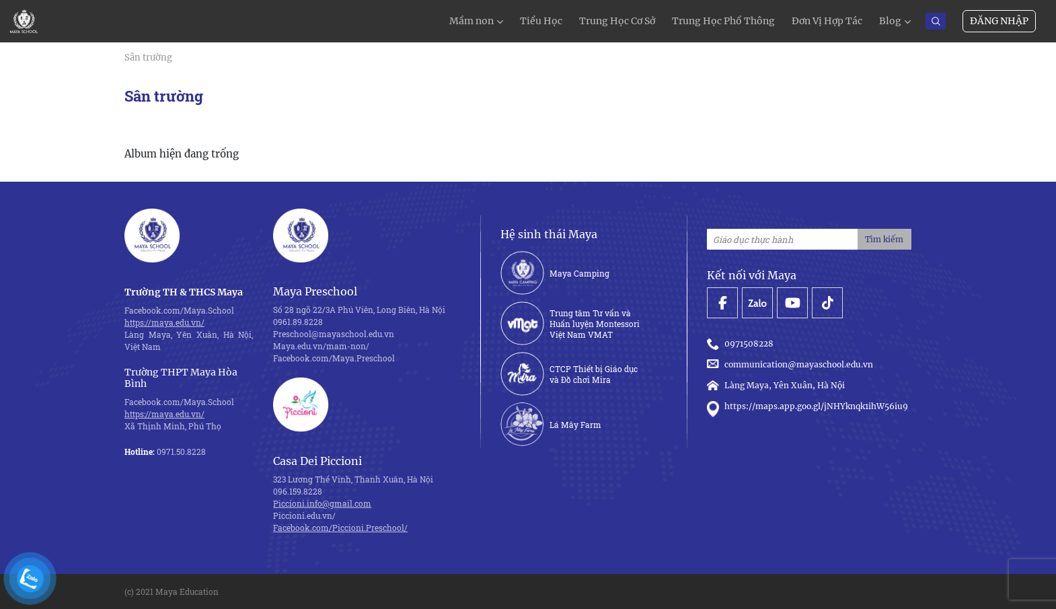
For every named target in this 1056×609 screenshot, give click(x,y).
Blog (890, 21)
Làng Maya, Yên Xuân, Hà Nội (776, 385)
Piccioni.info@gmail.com (322, 503)
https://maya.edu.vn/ (164, 322)
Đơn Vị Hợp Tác (827, 21)
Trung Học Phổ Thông (723, 21)
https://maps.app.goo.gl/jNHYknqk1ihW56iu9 (807, 406)
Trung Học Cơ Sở (617, 21)
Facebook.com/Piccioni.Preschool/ (340, 527)
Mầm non (471, 21)
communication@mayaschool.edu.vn (792, 364)
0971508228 (742, 343)
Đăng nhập (999, 21)
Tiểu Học (541, 21)
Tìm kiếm (884, 239)
